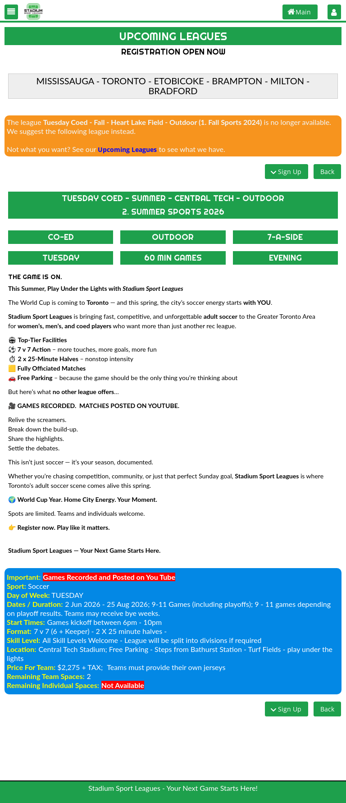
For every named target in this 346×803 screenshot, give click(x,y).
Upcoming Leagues (127, 149)
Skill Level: (23, 640)
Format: (19, 631)
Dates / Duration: (35, 604)
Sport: (16, 586)
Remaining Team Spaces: (46, 676)
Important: (24, 577)
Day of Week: (28, 595)
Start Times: (26, 622)
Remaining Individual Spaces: (53, 685)
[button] (11, 12)
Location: (21, 649)
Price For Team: (31, 667)
